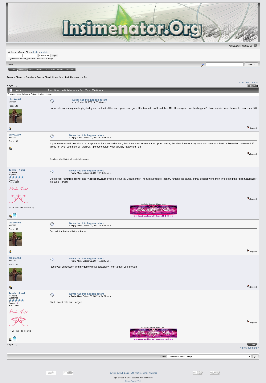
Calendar (50, 69)
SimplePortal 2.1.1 (133, 381)
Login (60, 69)
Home (13, 69)
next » (254, 82)
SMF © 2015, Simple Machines (144, 373)
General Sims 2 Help (47, 77)
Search (39, 69)
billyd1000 (15, 134)
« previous (244, 82)
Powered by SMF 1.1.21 (119, 373)
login (35, 52)
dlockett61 (15, 99)
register (44, 52)
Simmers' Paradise (25, 77)
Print (252, 86)
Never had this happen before (73, 77)
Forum (22, 69)
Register (69, 69)
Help (31, 69)
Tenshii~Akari (17, 170)
